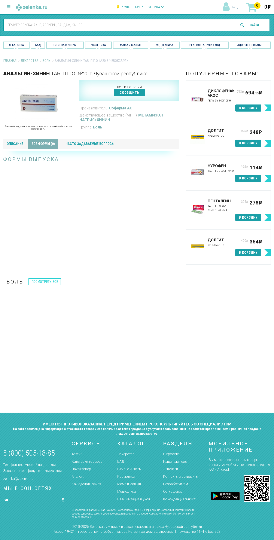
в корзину (248, 108)
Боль (47, 61)
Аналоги (78, 476)
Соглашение (173, 491)
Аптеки (77, 454)
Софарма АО (121, 108)
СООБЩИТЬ (129, 93)
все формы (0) (43, 144)
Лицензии (170, 469)
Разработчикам (175, 484)
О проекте (171, 454)
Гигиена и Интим (65, 45)
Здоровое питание (250, 45)
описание (15, 144)
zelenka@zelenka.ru (18, 479)
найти (253, 25)
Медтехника (164, 45)
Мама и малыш (130, 45)
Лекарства (16, 45)
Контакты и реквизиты (180, 476)
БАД (38, 45)
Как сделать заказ (86, 484)
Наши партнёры (175, 461)
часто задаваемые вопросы (90, 144)
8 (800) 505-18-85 (29, 453)
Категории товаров (87, 461)
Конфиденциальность (180, 499)
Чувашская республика (141, 7)
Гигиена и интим (129, 469)
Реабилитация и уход (204, 45)
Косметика (98, 45)
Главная (9, 61)
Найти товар (81, 469)
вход (235, 7)
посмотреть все (44, 282)
